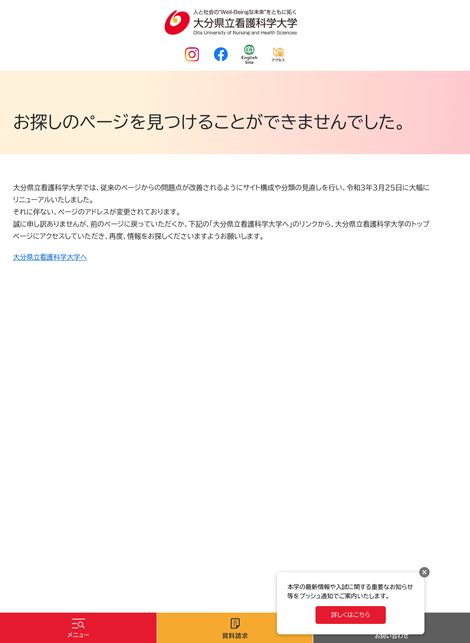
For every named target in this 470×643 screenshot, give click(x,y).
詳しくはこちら (350, 614)
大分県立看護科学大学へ (51, 257)
